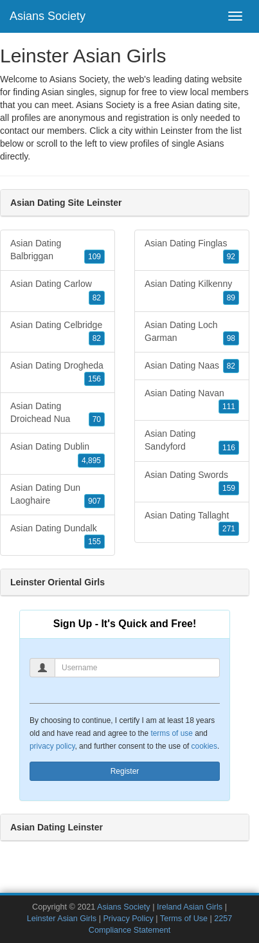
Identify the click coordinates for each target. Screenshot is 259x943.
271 (228, 528)
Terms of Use (184, 918)
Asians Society (47, 16)
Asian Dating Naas (192, 366)
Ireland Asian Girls (189, 906)
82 (97, 297)
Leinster (177, 130)
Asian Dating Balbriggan (57, 251)
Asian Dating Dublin (57, 454)
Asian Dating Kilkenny (192, 291)
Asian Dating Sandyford (192, 441)
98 (231, 338)
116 (228, 447)
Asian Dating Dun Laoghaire (57, 495)
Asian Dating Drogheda (57, 373)
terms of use (171, 733)
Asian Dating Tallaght (192, 523)
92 (231, 256)
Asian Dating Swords (192, 482)
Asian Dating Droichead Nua (57, 413)
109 (94, 256)
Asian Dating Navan (192, 401)
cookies (204, 746)
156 (94, 378)
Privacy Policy (128, 918)
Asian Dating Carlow (57, 291)
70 (97, 419)
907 (94, 501)
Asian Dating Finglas (192, 251)
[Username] (137, 667)
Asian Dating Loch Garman (192, 332)
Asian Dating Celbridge (57, 332)
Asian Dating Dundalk (57, 536)
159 (228, 488)
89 (231, 297)
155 (94, 541)
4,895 (91, 460)
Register (125, 771)
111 (228, 406)
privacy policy (52, 746)
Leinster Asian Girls (62, 918)
